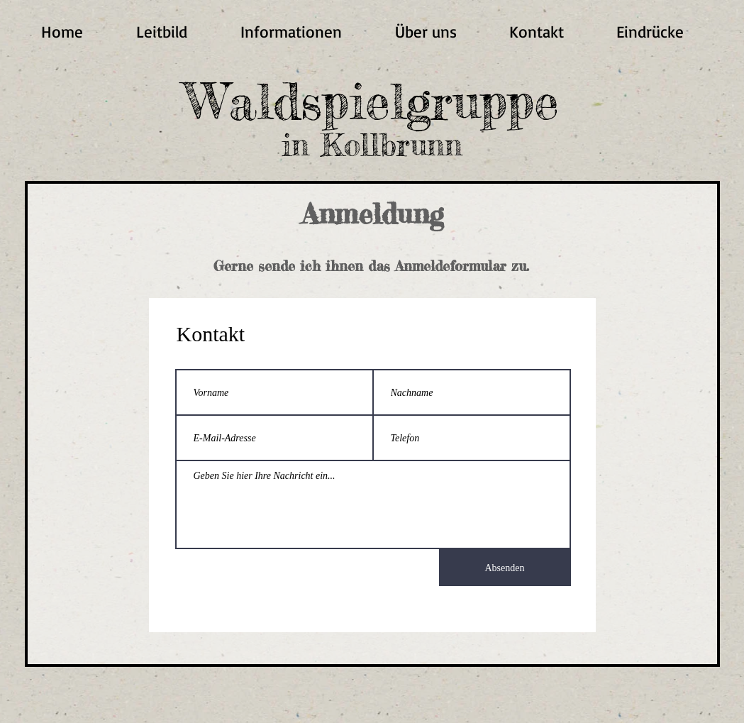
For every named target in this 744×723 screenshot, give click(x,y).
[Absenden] (505, 567)
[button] (291, 31)
